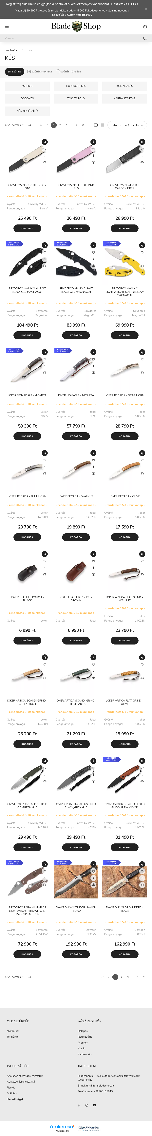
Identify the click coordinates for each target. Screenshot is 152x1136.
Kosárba (27, 228)
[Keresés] (76, 38)
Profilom (83, 1043)
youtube (95, 1105)
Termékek (12, 1037)
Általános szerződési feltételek (25, 1076)
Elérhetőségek (15, 1099)
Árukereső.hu (62, 1131)
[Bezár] (146, 9)
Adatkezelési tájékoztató (21, 1082)
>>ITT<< (132, 4)
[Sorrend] (127, 125)
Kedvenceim (85, 1054)
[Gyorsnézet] (45, 156)
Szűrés (16, 71)
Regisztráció (85, 1037)
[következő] (76, 125)
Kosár (81, 1048)
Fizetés (11, 1087)
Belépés (83, 1031)
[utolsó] (83, 125)
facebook (79, 1105)
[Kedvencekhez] (45, 149)
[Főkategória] (11, 50)
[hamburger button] (7, 26)
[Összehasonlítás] (45, 163)
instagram (87, 1105)
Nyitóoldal (13, 1031)
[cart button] (145, 26)
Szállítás (12, 1093)
